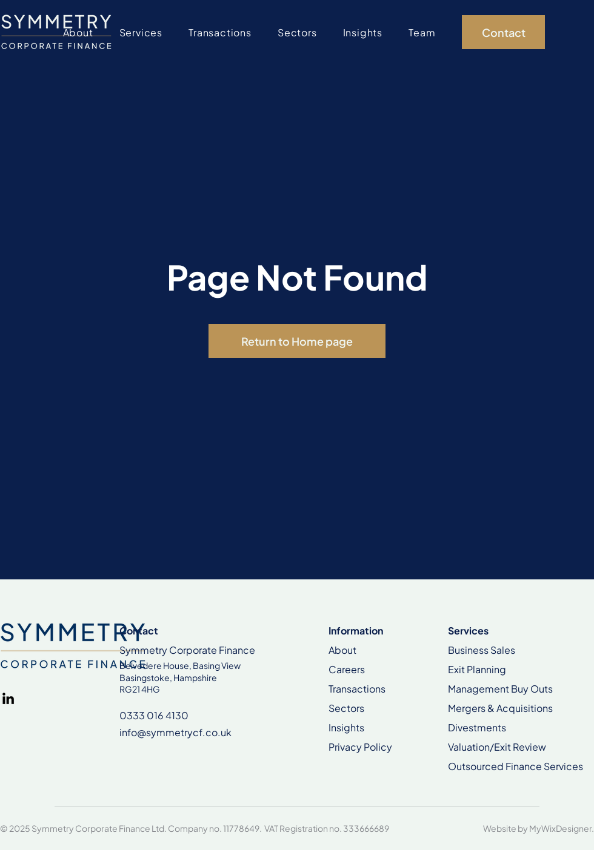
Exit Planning (477, 669)
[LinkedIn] (8, 698)
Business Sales (481, 650)
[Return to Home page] (297, 341)
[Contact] (503, 32)
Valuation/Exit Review (497, 746)
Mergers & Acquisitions (500, 708)
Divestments (477, 727)
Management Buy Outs (500, 688)
